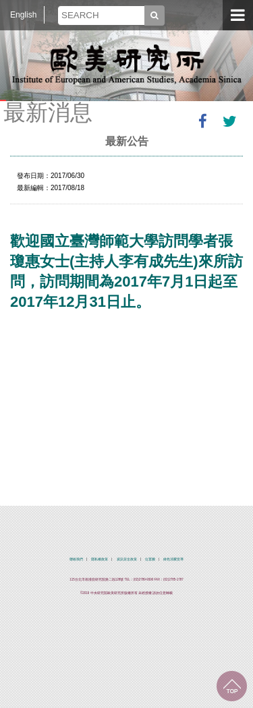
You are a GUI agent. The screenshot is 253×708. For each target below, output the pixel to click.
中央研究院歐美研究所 (127, 64)
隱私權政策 (99, 559)
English (23, 15)
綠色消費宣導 (173, 559)
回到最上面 (232, 686)
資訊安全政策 (127, 559)
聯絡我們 (76, 559)
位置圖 (150, 559)
